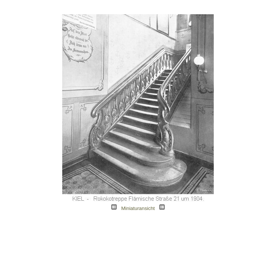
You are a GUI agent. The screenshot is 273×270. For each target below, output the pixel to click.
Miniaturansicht (138, 208)
